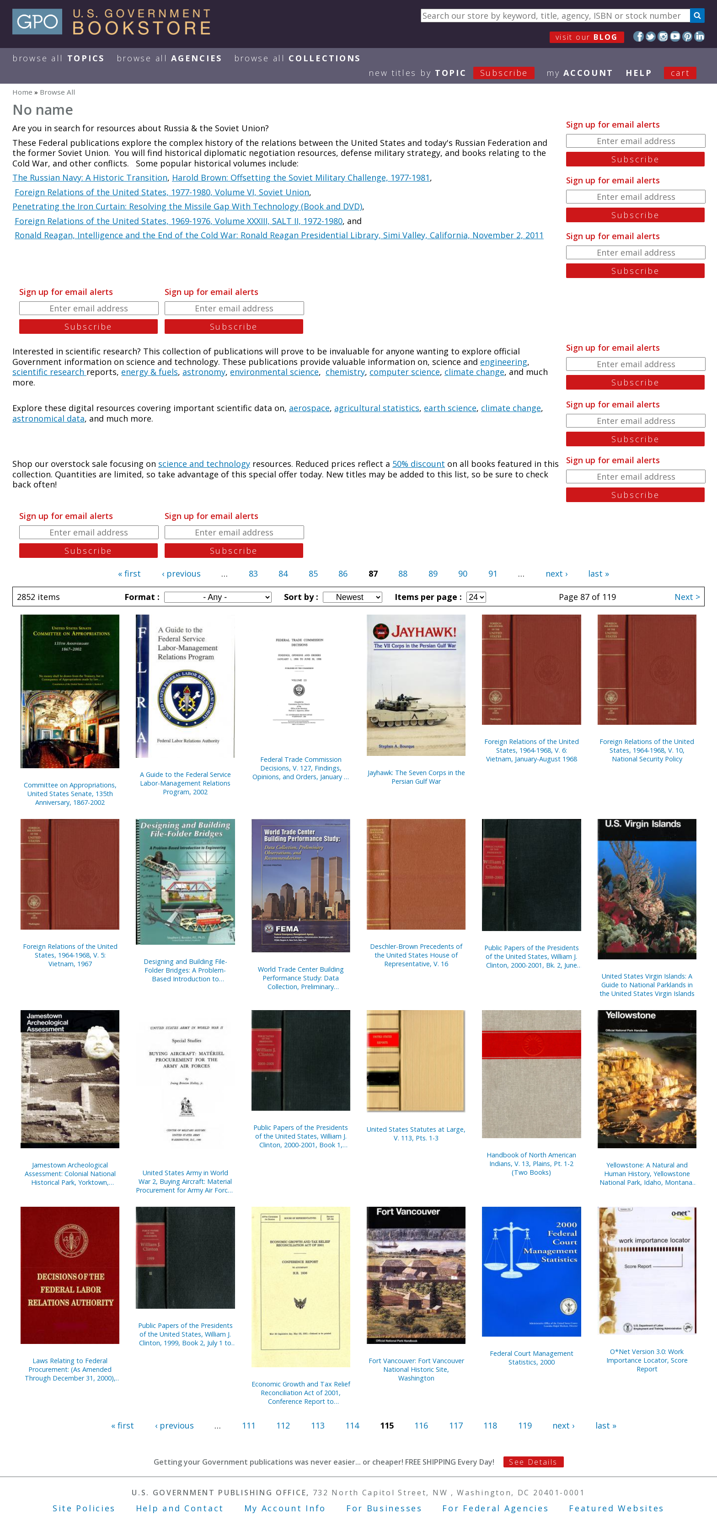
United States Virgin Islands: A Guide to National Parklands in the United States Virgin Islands (647, 985)
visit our (587, 37)
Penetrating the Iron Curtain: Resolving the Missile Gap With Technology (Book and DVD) (187, 206)
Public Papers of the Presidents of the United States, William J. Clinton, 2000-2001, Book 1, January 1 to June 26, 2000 (300, 1136)
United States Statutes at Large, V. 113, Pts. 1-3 (416, 1133)
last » (598, 573)
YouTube (675, 36)
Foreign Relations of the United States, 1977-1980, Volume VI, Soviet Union (162, 192)
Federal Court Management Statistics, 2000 (531, 1357)
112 (283, 1425)
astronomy (203, 371)
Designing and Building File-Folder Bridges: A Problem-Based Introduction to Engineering (185, 970)
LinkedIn (699, 36)
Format (140, 596)
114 (352, 1425)
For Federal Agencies (495, 1508)
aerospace (309, 407)
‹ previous (181, 573)
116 (421, 1425)
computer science (404, 371)
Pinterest (687, 36)
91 (493, 573)
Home (22, 91)
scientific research (49, 371)
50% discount (418, 463)
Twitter (651, 36)
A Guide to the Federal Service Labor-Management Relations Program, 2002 (185, 783)
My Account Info (285, 1508)
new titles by (457, 72)
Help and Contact (180, 1508)
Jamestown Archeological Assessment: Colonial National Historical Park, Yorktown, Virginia (70, 1174)
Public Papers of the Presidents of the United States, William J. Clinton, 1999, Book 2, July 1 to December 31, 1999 (185, 1334)
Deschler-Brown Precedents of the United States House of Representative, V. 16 (416, 955)
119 (525, 1425)
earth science (450, 407)
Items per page (427, 596)
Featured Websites (616, 1508)
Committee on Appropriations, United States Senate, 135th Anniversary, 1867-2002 (70, 794)
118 (490, 1425)
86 (343, 573)
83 (253, 573)
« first (129, 573)
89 (433, 573)
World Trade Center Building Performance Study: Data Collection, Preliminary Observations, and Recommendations (301, 978)
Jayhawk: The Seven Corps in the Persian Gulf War (416, 777)
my (580, 72)
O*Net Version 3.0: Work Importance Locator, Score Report (647, 1360)
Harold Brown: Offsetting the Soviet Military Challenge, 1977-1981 (301, 177)
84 (283, 573)
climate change (474, 371)
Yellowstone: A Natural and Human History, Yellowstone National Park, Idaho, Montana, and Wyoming (646, 1174)
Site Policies (84, 1508)
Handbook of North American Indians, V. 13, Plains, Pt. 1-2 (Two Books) (531, 1164)
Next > (687, 596)
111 (249, 1425)
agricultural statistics (376, 407)
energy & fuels (149, 371)
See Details (533, 1462)
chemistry (345, 371)
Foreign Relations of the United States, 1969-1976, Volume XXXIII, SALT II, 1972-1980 (178, 220)
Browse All (58, 58)
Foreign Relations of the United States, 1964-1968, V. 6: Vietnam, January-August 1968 (531, 750)
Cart (680, 72)
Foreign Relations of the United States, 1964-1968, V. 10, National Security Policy (646, 750)
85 (313, 573)
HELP (639, 72)
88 (402, 573)
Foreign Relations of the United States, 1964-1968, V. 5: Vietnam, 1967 (70, 955)
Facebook (638, 36)
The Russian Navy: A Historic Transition (89, 177)
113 (318, 1425)
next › (556, 573)
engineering (503, 361)
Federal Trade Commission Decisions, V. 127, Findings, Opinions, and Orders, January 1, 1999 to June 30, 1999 (300, 768)
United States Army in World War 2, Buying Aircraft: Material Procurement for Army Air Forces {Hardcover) (185, 1181)
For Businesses (384, 1508)
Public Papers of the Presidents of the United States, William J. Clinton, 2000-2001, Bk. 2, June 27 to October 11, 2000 (531, 956)
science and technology (204, 463)
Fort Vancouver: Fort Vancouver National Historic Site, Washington (416, 1369)
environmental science (274, 371)
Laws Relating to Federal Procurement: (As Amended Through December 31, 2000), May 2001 (70, 1369)
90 (462, 573)
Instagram (663, 36)
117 (456, 1425)
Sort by (300, 596)
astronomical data (48, 418)
